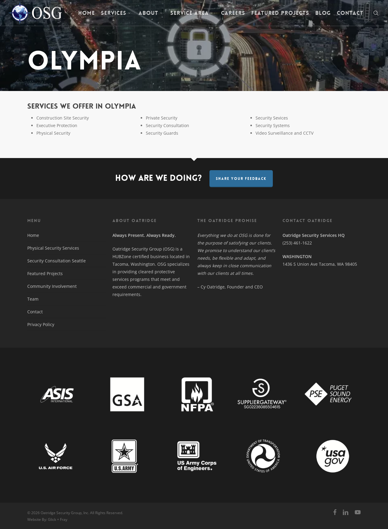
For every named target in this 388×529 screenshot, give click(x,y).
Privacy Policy (40, 324)
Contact (35, 312)
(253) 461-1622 (297, 243)
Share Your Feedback (241, 178)
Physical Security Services (53, 248)
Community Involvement (52, 286)
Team (32, 299)
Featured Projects (45, 273)
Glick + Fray (57, 519)
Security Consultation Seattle (56, 261)
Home (33, 235)
